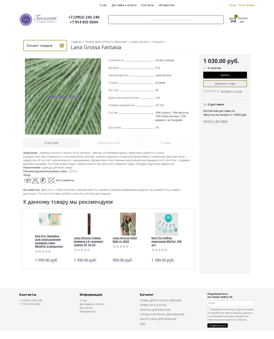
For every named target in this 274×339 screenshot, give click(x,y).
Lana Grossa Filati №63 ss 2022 (125, 239)
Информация (91, 294)
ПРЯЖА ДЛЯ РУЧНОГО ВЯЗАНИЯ (160, 300)
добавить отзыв (231, 91)
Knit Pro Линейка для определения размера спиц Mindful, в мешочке (49, 241)
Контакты (147, 5)
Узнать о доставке (215, 121)
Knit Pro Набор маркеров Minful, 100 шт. (166, 241)
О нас (103, 5)
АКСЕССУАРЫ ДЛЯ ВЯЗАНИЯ (158, 319)
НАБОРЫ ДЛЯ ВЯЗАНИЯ (155, 310)
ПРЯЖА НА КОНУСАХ (153, 305)
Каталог (147, 294)
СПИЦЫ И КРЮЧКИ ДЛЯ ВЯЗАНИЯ (162, 314)
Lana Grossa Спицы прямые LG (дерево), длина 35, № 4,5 (89, 241)
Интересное (166, 5)
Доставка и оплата (124, 5)
